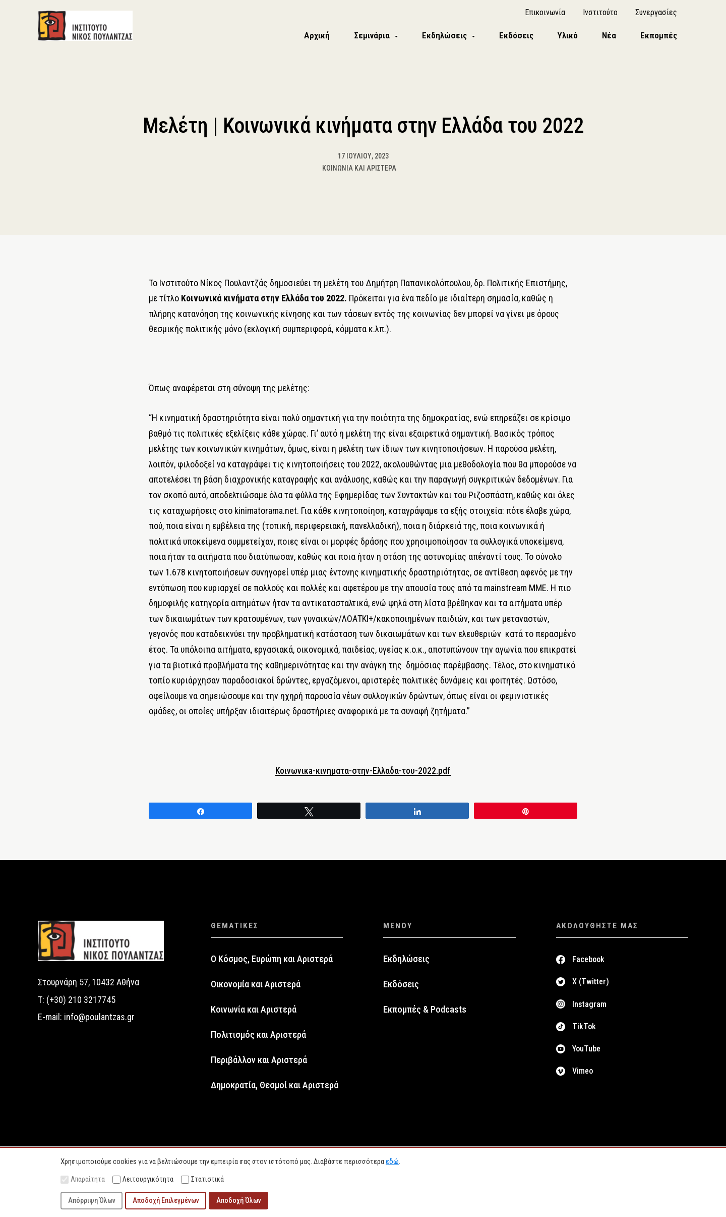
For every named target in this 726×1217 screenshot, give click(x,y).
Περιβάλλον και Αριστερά (259, 1065)
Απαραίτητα (82, 1179)
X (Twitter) (590, 987)
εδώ (392, 1161)
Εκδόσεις (401, 989)
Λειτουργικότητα (142, 1179)
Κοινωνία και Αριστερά (359, 173)
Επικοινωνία (545, 15)
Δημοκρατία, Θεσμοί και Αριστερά (274, 1090)
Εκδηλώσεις (406, 964)
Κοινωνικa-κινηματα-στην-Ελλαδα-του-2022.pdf (363, 775)
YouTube (586, 1054)
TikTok (584, 1031)
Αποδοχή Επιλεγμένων (166, 1200)
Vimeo (582, 1076)
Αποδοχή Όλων (238, 1200)
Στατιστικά (202, 1179)
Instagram (589, 1009)
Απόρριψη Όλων (91, 1200)
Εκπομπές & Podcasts (424, 1014)
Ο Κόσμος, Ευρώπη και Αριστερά (272, 964)
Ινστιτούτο (600, 15)
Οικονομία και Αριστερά (255, 989)
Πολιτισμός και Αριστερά (258, 1039)
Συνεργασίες (656, 15)
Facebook (588, 964)
